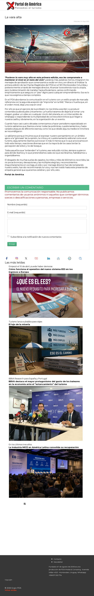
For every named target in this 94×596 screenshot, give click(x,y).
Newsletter (58, 562)
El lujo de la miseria (19, 324)
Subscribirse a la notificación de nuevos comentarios (36, 237)
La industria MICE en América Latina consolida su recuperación (44, 447)
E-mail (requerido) (16, 212)
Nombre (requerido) (17, 204)
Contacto (57, 559)
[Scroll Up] (10, 590)
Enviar (12, 244)
